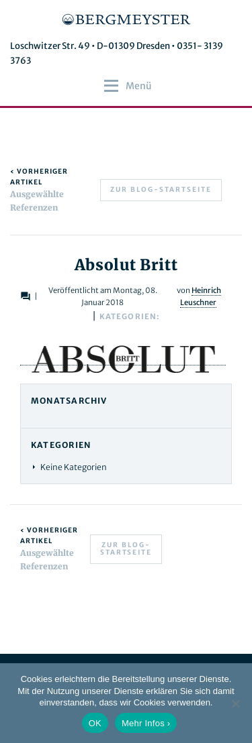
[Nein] (235, 703)
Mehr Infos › (146, 723)
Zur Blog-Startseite (161, 189)
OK (95, 723)
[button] (139, 86)
